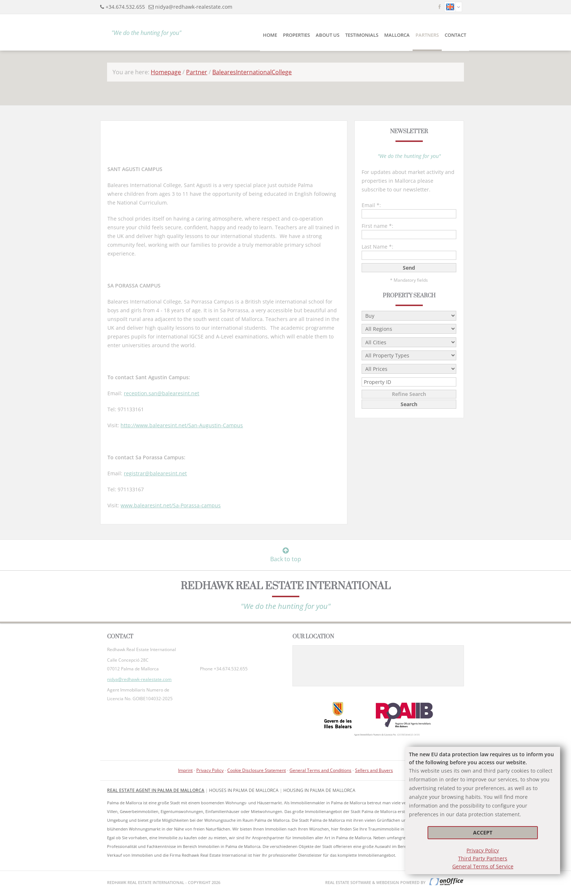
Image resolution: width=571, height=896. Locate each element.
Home (270, 35)
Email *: (371, 205)
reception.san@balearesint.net (161, 393)
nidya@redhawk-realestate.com (193, 6)
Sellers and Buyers (374, 770)
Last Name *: (377, 246)
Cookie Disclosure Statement (256, 770)
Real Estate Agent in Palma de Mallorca (155, 790)
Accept (482, 832)
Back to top (285, 555)
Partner (196, 72)
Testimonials (361, 35)
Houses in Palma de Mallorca (244, 790)
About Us (327, 35)
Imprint (185, 770)
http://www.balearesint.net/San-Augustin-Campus (182, 425)
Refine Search (409, 393)
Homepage (166, 72)
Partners (427, 35)
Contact (455, 35)
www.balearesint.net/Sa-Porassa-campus (171, 505)
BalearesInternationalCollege (252, 72)
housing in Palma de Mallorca (319, 790)
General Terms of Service (482, 866)
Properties (296, 35)
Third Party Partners (482, 858)
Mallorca (397, 35)
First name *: (377, 225)
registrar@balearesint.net (155, 473)
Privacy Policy (482, 850)
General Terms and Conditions (320, 770)
